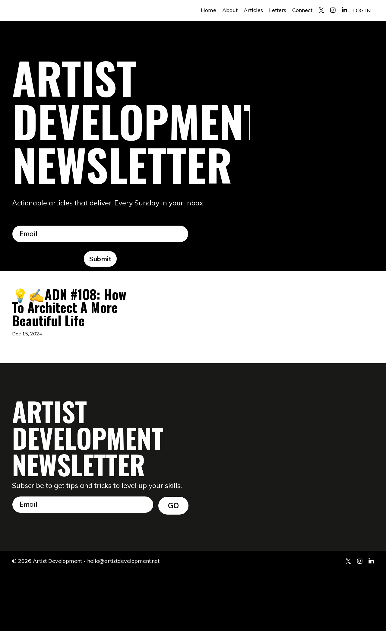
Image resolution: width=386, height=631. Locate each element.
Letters (277, 10)
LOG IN (362, 10)
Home (208, 10)
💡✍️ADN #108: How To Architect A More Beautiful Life (64, 337)
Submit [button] (100, 259)
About (230, 10)
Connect (302, 10)
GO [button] (173, 563)
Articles (253, 10)
